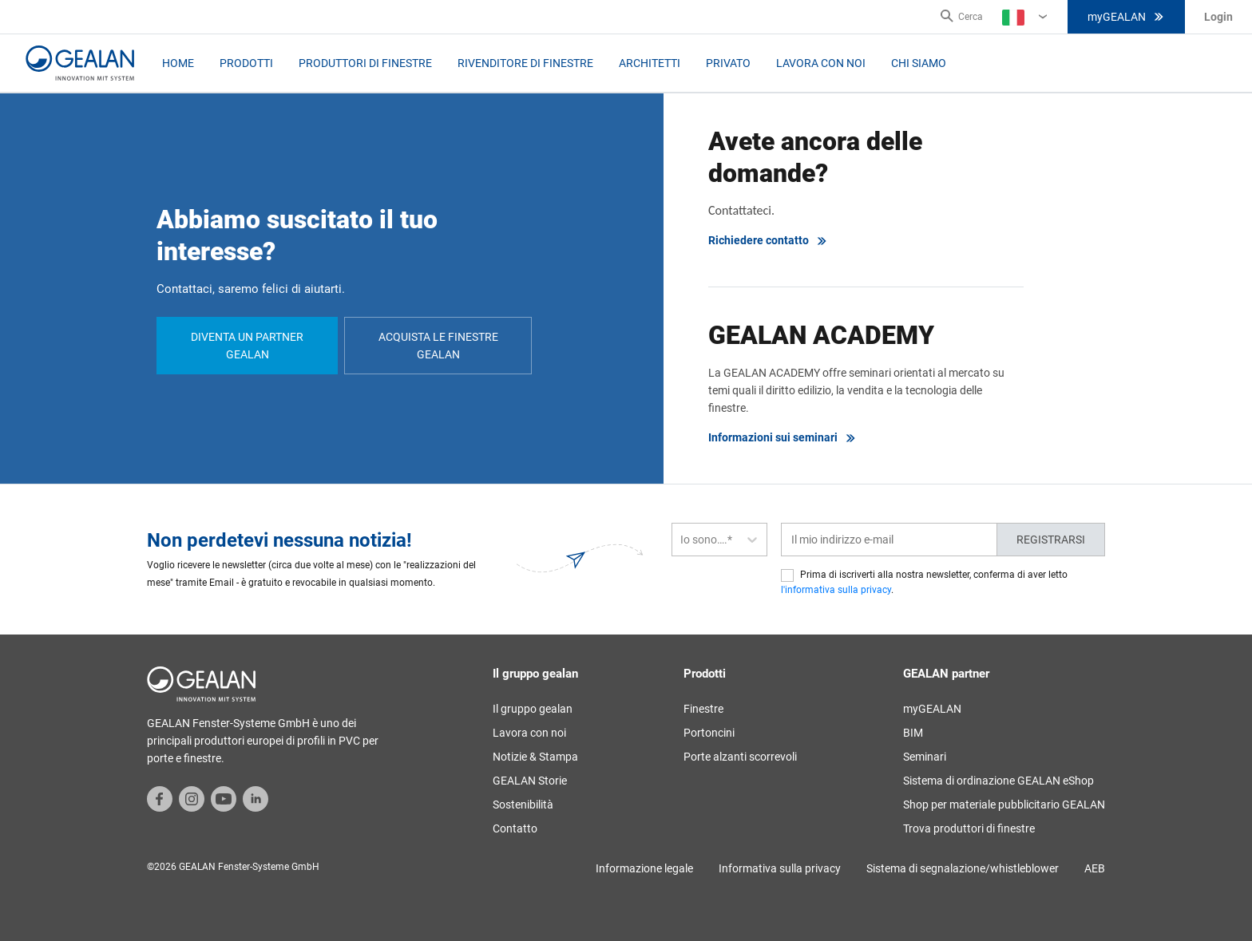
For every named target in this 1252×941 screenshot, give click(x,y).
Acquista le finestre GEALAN (438, 345)
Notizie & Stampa (535, 756)
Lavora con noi (821, 63)
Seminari (924, 756)
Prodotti (246, 63)
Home (178, 63)
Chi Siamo (918, 63)
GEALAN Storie (530, 780)
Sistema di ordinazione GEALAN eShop (998, 780)
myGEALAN (1126, 16)
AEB (1094, 868)
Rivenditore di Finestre (525, 63)
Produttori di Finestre (365, 63)
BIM (913, 732)
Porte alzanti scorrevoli (740, 756)
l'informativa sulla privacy (836, 589)
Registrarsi (1050, 539)
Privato (728, 63)
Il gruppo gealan (533, 708)
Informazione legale (644, 868)
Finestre (703, 708)
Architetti (649, 63)
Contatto (515, 828)
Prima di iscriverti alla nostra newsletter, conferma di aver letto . (924, 582)
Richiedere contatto (768, 240)
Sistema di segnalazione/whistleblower (962, 868)
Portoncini (709, 732)
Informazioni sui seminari (782, 438)
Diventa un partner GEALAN (247, 345)
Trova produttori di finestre (969, 828)
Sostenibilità (523, 804)
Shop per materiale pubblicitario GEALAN (1004, 804)
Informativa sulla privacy (780, 868)
